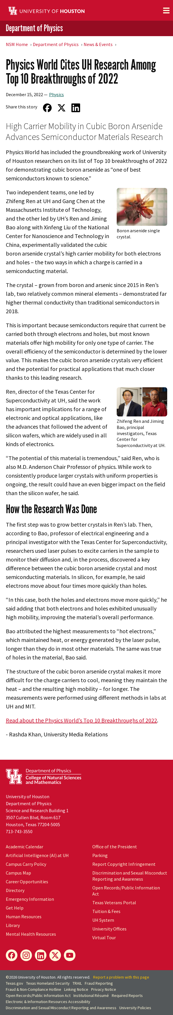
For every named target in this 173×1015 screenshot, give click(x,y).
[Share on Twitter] (61, 108)
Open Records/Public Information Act (38, 995)
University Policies (135, 1007)
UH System (103, 920)
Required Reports (127, 995)
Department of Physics (34, 28)
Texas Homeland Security (48, 983)
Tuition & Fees (106, 911)
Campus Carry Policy (26, 864)
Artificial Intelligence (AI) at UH (37, 855)
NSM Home (17, 44)
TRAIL (77, 983)
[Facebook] (11, 955)
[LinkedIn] (40, 955)
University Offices (109, 929)
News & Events (98, 44)
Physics (56, 94)
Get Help (15, 908)
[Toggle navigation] (166, 10)
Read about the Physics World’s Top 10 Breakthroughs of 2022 (81, 720)
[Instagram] (26, 955)
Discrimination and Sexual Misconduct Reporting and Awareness (129, 876)
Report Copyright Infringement (124, 864)
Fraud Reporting (99, 983)
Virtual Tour (104, 937)
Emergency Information (30, 899)
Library (13, 925)
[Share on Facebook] (47, 108)
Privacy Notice (103, 989)
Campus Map (18, 873)
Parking (100, 855)
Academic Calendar (24, 846)
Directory (15, 890)
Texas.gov (14, 983)
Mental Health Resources (31, 934)
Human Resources (24, 916)
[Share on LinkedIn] (76, 108)
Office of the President (114, 846)
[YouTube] (69, 955)
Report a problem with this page (121, 977)
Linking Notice (76, 989)
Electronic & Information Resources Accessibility (48, 1001)
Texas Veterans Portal (114, 902)
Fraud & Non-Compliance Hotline (33, 989)
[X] (55, 955)
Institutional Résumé (91, 995)
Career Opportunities (27, 881)
